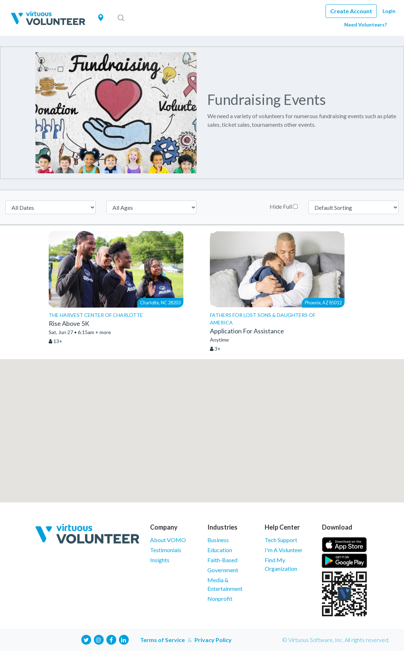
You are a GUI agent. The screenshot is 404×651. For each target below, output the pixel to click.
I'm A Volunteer (284, 549)
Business (218, 539)
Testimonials (165, 549)
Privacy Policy (213, 639)
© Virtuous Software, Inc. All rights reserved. (335, 639)
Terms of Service (162, 639)
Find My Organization (281, 564)
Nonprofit (219, 598)
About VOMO (168, 539)
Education (219, 549)
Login (389, 11)
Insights (159, 559)
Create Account (351, 11)
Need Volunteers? (365, 24)
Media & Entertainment (224, 584)
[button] (202, 424)
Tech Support (281, 539)
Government (222, 569)
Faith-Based (222, 559)
